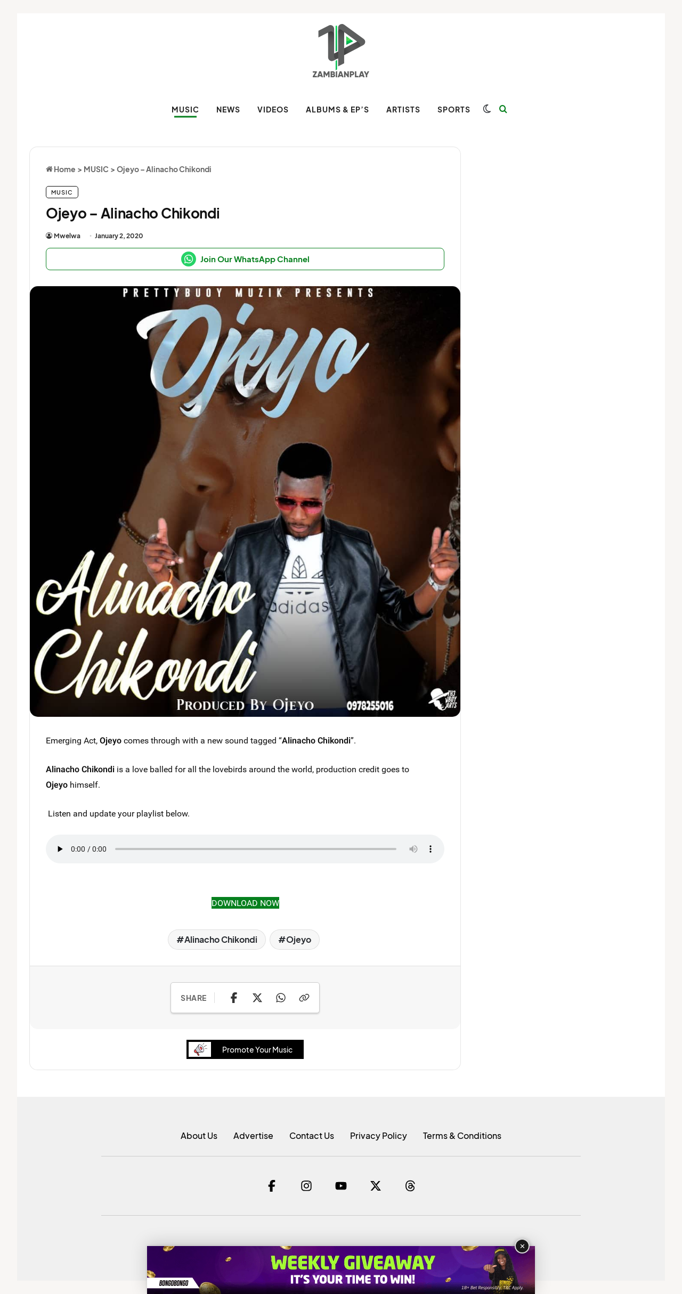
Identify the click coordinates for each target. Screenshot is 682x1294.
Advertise (253, 1135)
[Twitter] (375, 1185)
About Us (199, 1135)
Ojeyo (298, 939)
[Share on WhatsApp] (280, 997)
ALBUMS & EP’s (337, 109)
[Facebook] (271, 1185)
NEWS (228, 109)
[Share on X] (257, 997)
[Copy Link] (304, 997)
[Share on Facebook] (234, 997)
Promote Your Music (243, 1049)
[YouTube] (341, 1185)
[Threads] (410, 1185)
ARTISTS (403, 109)
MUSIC (185, 109)
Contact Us (311, 1135)
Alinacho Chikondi (220, 939)
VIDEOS (273, 109)
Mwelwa (67, 236)
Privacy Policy (378, 1135)
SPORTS (453, 109)
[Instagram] (306, 1185)
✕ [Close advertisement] (522, 1246)
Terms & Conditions (462, 1135)
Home (61, 169)
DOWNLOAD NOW (245, 903)
